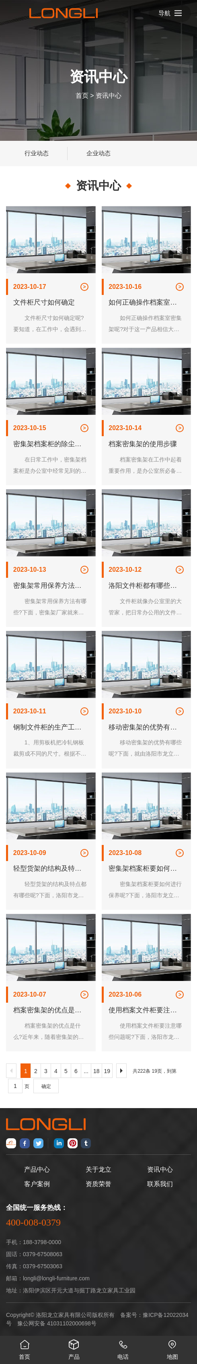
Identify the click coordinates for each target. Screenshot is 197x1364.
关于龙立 (98, 1169)
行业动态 (37, 153)
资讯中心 (108, 95)
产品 (74, 1348)
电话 (123, 1348)
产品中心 (37, 1169)
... (86, 1071)
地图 (172, 1348)
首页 (82, 95)
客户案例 (37, 1184)
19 (107, 1071)
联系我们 (160, 1184)
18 (96, 1071)
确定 (46, 1086)
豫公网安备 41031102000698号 (56, 1323)
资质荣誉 (98, 1184)
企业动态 (98, 153)
